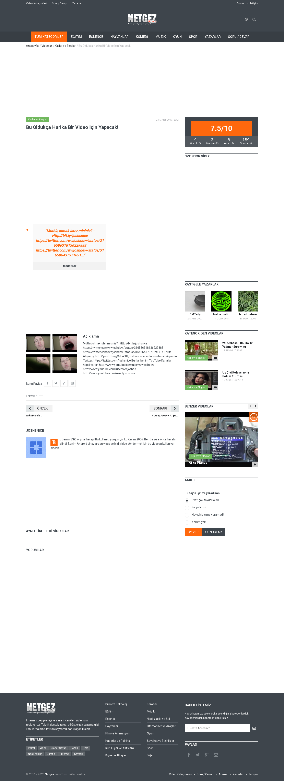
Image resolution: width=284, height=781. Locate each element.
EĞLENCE (96, 37)
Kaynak (78, 753)
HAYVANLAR (119, 37)
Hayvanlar (111, 726)
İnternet (64, 753)
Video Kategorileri (36, 3)
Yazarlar (77, 3)
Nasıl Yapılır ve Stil (158, 718)
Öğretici (51, 753)
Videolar (47, 45)
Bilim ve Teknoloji (116, 704)
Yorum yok (199, 522)
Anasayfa (32, 45)
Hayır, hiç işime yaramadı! (208, 514)
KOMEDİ (142, 37)
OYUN (177, 37)
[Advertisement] (142, 80)
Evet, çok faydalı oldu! (205, 500)
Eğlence (110, 718)
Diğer (150, 755)
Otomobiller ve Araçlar (161, 726)
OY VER (193, 532)
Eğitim (109, 711)
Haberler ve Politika (117, 740)
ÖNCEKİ (37, 408)
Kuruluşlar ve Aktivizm (119, 748)
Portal (31, 747)
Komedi (152, 704)
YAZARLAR (213, 37)
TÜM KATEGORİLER (49, 37)
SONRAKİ (166, 408)
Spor (150, 748)
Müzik (151, 711)
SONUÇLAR (213, 532)
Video (43, 747)
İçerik (74, 747)
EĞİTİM (76, 37)
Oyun (150, 733)
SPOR (193, 37)
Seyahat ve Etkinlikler (160, 740)
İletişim (253, 3)
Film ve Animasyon (117, 733)
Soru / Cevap (59, 3)
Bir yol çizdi (199, 507)
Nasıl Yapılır (35, 753)
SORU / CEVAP (238, 37)
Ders (85, 747)
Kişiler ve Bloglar (65, 45)
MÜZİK (160, 37)
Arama (240, 3)
